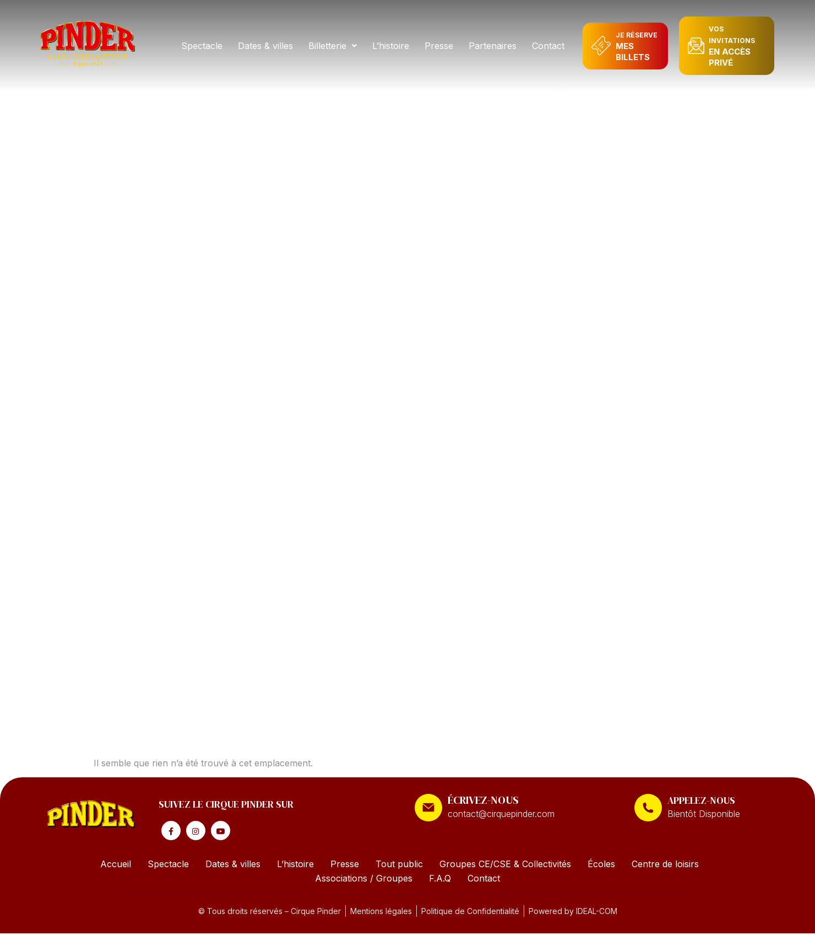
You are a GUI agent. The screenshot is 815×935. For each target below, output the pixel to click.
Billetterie (334, 45)
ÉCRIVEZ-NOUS (483, 800)
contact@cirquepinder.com (501, 813)
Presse (440, 45)
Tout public (399, 865)
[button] (334, 45)
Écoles (601, 865)
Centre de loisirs (665, 865)
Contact (550, 45)
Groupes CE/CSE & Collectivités (505, 865)
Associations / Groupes (363, 879)
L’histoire (392, 45)
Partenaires (494, 45)
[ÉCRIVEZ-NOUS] (428, 807)
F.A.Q (440, 879)
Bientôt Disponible (703, 813)
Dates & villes (267, 45)
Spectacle (203, 45)
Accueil (115, 865)
